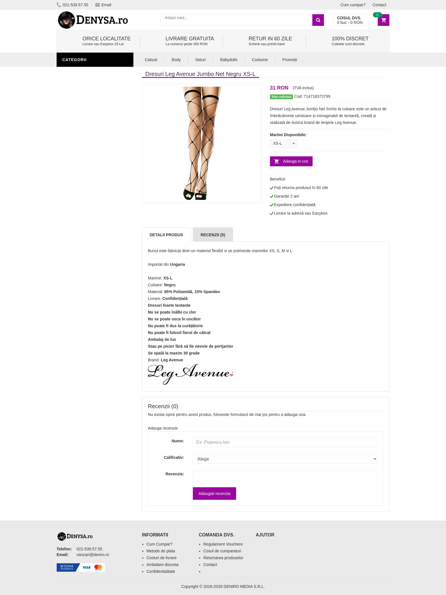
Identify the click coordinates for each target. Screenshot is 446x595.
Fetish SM (74, 251)
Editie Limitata (79, 328)
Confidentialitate (160, 571)
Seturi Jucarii (79, 293)
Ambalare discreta (162, 564)
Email (103, 5)
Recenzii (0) (213, 235)
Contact (379, 5)
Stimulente (76, 200)
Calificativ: (174, 457)
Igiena (70, 234)
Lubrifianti (76, 225)
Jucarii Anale (79, 259)
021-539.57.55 (72, 5)
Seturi (200, 59)
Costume (260, 59)
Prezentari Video (83, 319)
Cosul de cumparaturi (222, 551)
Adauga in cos (295, 161)
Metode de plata (160, 551)
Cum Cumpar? (159, 544)
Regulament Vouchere (223, 544)
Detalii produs (166, 235)
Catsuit (151, 59)
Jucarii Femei (78, 268)
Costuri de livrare (161, 557)
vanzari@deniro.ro (93, 554)
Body (176, 59)
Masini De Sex (78, 302)
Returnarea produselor (223, 557)
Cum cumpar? (353, 5)
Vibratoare (77, 217)
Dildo (70, 242)
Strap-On (74, 276)
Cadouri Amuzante (85, 285)
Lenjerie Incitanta (84, 72)
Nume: (178, 441)
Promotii (73, 310)
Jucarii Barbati (81, 208)
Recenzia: (175, 474)
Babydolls (229, 59)
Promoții (289, 59)
